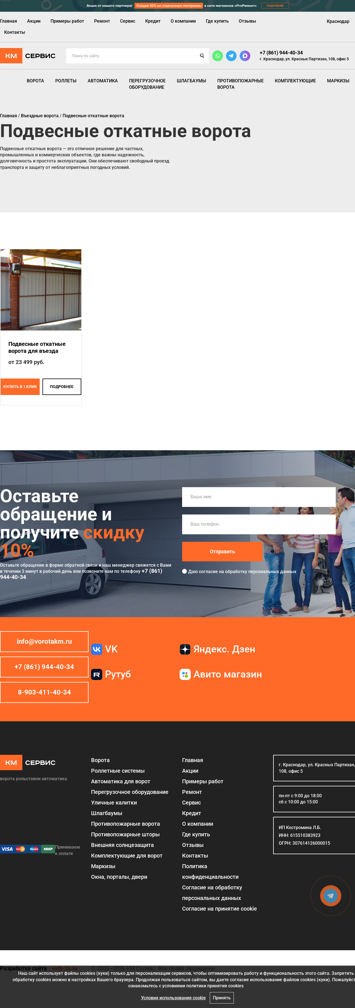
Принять (222, 997)
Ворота (35, 80)
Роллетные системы (118, 770)
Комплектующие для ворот (127, 855)
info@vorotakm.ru (44, 641)
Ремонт (102, 21)
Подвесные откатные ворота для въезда (37, 347)
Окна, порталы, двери (119, 876)
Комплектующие (295, 80)
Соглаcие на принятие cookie (219, 908)
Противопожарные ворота (240, 84)
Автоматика (103, 80)
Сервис (127, 21)
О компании (183, 21)
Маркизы (338, 80)
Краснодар (338, 21)
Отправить (222, 551)
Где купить (217, 21)
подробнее (61, 386)
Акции (33, 21)
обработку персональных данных (260, 571)
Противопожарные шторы (125, 834)
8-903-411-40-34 (44, 692)
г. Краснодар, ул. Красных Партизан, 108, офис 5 (304, 59)
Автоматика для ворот (120, 781)
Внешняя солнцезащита (122, 845)
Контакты (14, 32)
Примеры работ (67, 21)
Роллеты (66, 80)
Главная (8, 21)
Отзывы (247, 21)
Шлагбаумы (191, 80)
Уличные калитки (114, 802)
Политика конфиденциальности (210, 871)
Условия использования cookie (173, 997)
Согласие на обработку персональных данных (212, 892)
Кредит (153, 21)
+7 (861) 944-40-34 (281, 53)
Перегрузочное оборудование (147, 84)
